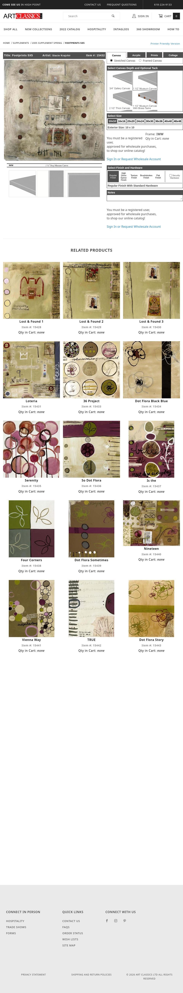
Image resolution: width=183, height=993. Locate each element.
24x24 (140, 121)
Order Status (72, 933)
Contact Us (92, 4)
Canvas (116, 55)
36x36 (159, 121)
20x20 (131, 121)
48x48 (177, 121)
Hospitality (97, 29)
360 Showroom (148, 29)
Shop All (11, 29)
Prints (154, 55)
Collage (173, 55)
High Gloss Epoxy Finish (124, 176)
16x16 (121, 121)
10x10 (112, 121)
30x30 (149, 121)
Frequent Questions (122, 4)
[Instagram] (117, 922)
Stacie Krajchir (61, 55)
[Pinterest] (126, 922)
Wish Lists (70, 939)
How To (173, 29)
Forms (11, 933)
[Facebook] (108, 922)
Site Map (69, 945)
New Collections (38, 29)
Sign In (140, 16)
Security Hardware (175, 176)
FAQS (66, 927)
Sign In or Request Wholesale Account (134, 159)
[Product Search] (85, 16)
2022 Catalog (70, 29)
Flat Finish (158, 176)
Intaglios (121, 29)
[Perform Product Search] (113, 16)
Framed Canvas (152, 60)
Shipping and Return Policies (91, 974)
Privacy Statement (33, 974)
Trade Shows (16, 927)
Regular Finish (113, 176)
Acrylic (136, 55)
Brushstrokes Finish (146, 176)
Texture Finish (134, 176)
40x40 (168, 121)
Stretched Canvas (124, 60)
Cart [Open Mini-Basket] (169, 16)
